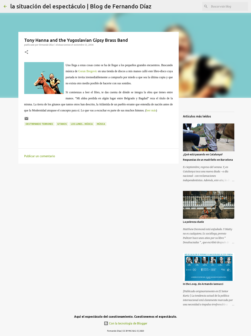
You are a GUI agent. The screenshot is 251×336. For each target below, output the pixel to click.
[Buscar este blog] (229, 6)
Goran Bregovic (87, 71)
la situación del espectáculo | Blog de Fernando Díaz (80, 6)
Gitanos (62, 124)
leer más (151, 110)
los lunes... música (82, 124)
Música (101, 124)
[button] (26, 52)
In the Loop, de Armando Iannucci (203, 284)
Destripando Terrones (39, 124)
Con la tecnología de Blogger (125, 323)
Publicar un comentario (39, 156)
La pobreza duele (193, 221)
